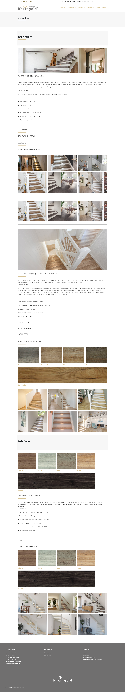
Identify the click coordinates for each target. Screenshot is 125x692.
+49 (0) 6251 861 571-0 (68, 2)
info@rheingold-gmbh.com (85, 2)
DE (21, 1)
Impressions (90, 7)
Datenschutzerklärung (89, 657)
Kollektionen (47, 655)
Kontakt (85, 653)
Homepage (62, 7)
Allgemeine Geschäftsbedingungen (92, 659)
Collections (81, 7)
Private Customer (101, 7)
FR (26, 1)
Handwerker (47, 653)
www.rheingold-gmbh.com (13, 663)
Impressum (86, 655)
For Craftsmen (72, 7)
